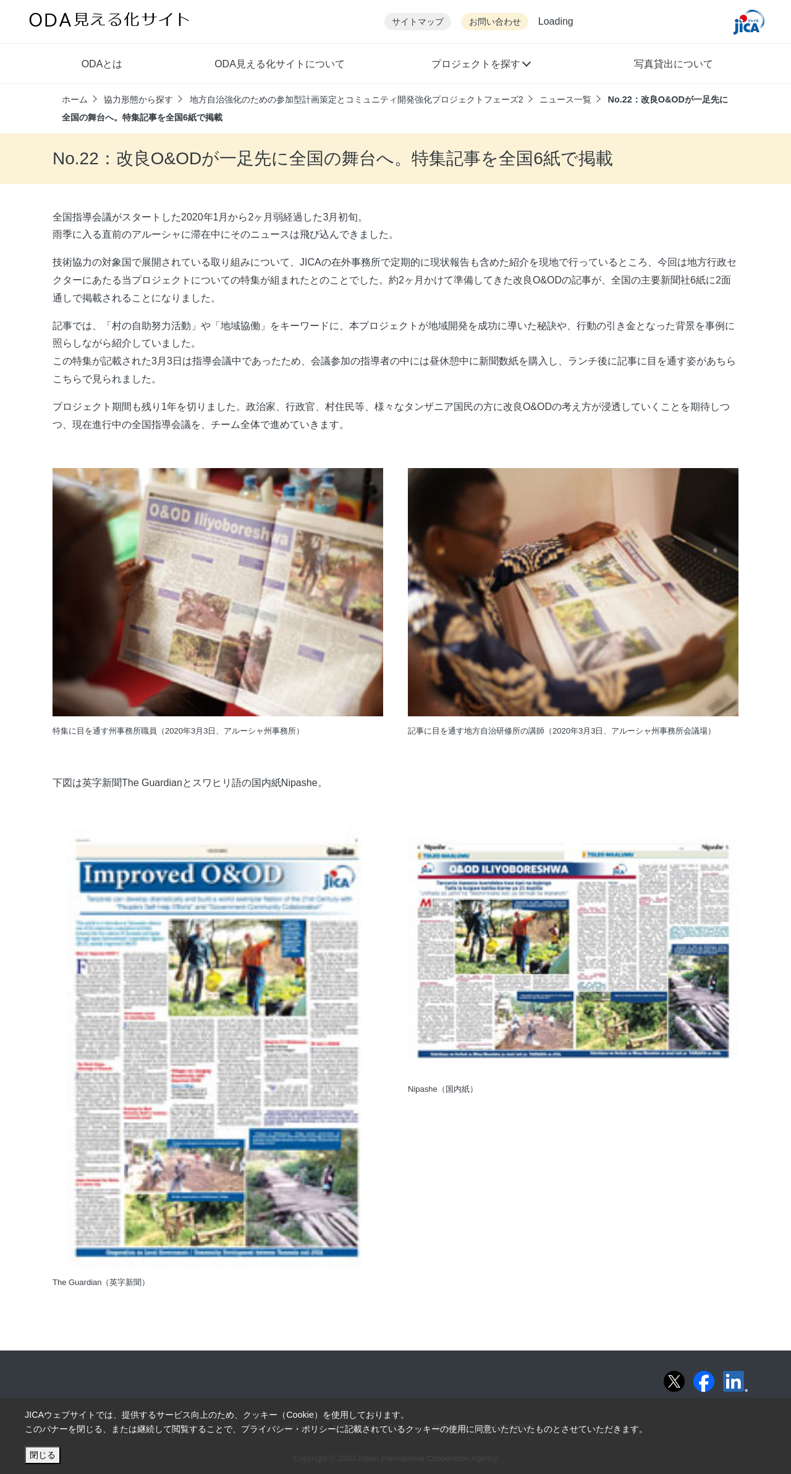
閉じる (43, 1455)
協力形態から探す (138, 99)
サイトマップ (418, 22)
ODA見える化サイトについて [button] (279, 64)
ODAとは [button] (102, 64)
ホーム (75, 99)
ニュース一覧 (565, 99)
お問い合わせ (495, 22)
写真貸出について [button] (673, 64)
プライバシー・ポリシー (288, 1429)
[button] (480, 65)
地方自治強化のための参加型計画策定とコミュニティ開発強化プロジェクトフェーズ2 (356, 99)
